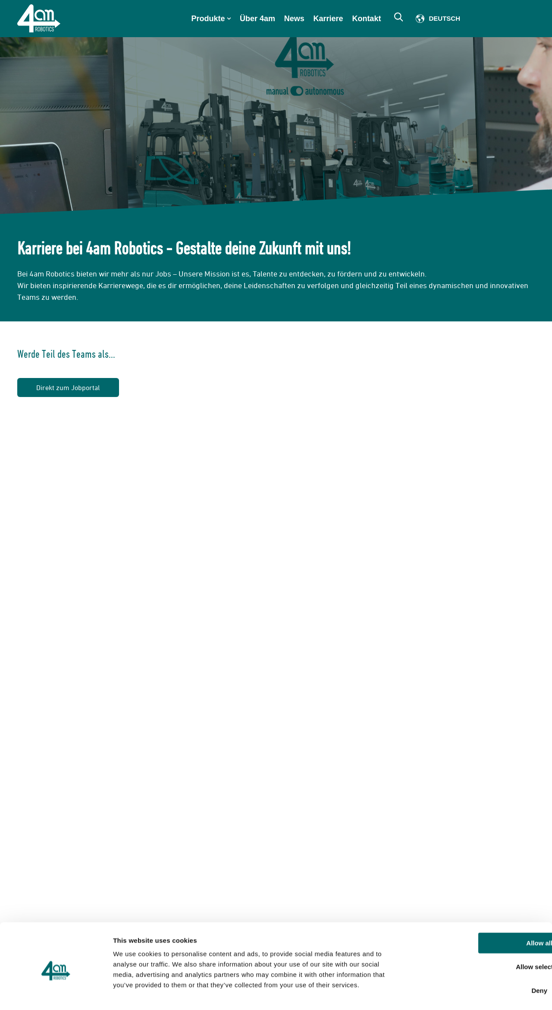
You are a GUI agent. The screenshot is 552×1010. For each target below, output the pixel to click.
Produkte (208, 18)
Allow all (480, 908)
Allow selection (479, 932)
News (294, 18)
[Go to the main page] (38, 18)
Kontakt (366, 18)
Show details (453, 993)
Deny (480, 955)
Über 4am (258, 18)
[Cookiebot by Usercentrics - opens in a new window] (56, 993)
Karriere (328, 18)
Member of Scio (505, 18)
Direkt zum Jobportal (68, 387)
